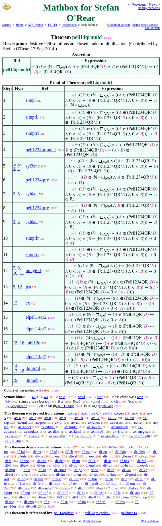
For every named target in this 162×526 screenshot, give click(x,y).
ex (28, 303)
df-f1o (20, 483)
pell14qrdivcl (63, 513)
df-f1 (139, 479)
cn (132, 401)
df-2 (59, 497)
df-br (124, 465)
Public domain (92, 521)
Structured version (118, 24)
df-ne (39, 456)
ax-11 (95, 418)
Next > (154, 4)
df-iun (107, 465)
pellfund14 (129, 513)
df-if (8, 465)
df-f (124, 479)
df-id (42, 470)
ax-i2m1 (75, 431)
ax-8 (47, 418)
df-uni (90, 465)
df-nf (53, 452)
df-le (117, 492)
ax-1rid (118, 431)
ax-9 (62, 418)
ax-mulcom (119, 427)
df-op (73, 465)
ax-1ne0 (97, 431)
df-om (130, 483)
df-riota (54, 483)
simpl (31, 100)
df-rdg (83, 488)
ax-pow (40, 422)
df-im (82, 502)
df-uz (126, 497)
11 (22, 273)
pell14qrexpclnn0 (97, 513)
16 (22, 342)
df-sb (69, 452)
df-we (126, 470)
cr (62, 401)
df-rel (9, 474)
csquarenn (19, 406)
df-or (97, 447)
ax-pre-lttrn (83, 436)
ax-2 (95, 413)
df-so (95, 470)
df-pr (57, 465)
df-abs (120, 502)
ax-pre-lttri (57, 436)
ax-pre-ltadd (110, 436)
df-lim (38, 479)
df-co (44, 474)
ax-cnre (34, 436)
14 (15, 365)
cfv (8, 401)
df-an (82, 447)
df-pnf (43, 492)
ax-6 (17, 418)
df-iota (74, 479)
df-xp (143, 470)
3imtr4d (33, 368)
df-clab (120, 452)
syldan (32, 193)
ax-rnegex (140, 431)
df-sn (41, 465)
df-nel (56, 456)
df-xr (81, 492)
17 (15, 370)
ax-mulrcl (94, 427)
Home (20, 24)
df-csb (42, 461)
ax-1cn (138, 422)
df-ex (37, 452)
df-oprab (91, 483)
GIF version (152, 28)
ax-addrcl (48, 427)
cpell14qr (106, 406)
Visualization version (145, 24)
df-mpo (111, 483)
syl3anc (33, 165)
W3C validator (150, 521)
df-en (115, 488)
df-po (78, 470)
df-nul (141, 461)
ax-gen (119, 413)
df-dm (60, 474)
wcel (81, 397)
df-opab (142, 465)
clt (116, 401)
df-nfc (22, 456)
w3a (62, 397)
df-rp (143, 497)
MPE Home (35, 24)
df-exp (29, 502)
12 (19, 286)
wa (46, 397)
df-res (93, 474)
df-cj (47, 502)
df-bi (67, 447)
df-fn (109, 479)
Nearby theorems (149, 8)
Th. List (52, 24)
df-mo (86, 452)
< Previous (137, 4)
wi (34, 397)
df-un (76, 461)
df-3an (130, 447)
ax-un (75, 422)
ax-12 (112, 418)
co (47, 401)
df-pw (24, 465)
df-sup (25, 492)
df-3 (75, 497)
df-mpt (10, 470)
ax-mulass (31, 431)
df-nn (42, 497)
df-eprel (60, 470)
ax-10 (78, 418)
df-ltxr (99, 492)
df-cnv (26, 474)
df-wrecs (44, 488)
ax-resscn (117, 422)
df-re (63, 502)
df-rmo (108, 456)
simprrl (32, 133)
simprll (32, 117)
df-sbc (24, 461)
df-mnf (62, 492)
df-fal (21, 452)
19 (15, 380)
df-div (23, 497)
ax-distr (54, 431)
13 (15, 303)
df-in (91, 461)
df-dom (133, 488)
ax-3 (106, 413)
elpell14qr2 (36, 317)
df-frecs (23, 488)
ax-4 (135, 413)
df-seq (9, 502)
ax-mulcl (70, 427)
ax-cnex (94, 422)
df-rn (77, 474)
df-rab (144, 456)
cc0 (77, 401)
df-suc (56, 479)
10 (15, 273)
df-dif (59, 461)
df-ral (73, 456)
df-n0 (92, 497)
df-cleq (139, 452)
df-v (8, 461)
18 (22, 370)
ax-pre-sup (13, 440)
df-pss (124, 461)
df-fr (110, 470)
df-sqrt (101, 502)
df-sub (135, 492)
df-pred (130, 474)
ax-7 (32, 418)
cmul (96, 401)
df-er (99, 488)
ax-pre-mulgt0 (139, 436)
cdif (99, 397)
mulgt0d (33, 270)
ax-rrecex (12, 436)
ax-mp (72, 413)
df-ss (107, 461)
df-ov (73, 483)
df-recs (65, 488)
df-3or (112, 447)
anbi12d (33, 342)
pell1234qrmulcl (41, 149)
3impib (32, 380)
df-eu (103, 452)
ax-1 (84, 413)
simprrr (32, 254)
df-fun (92, 479)
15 (15, 342)
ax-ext (129, 418)
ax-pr (59, 422)
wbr (140, 397)
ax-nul (22, 422)
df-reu (126, 456)
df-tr (26, 470)
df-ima (111, 474)
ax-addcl (24, 427)
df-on (21, 479)
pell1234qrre (37, 179)
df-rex (90, 456)
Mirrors (6, 24)
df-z (109, 497)
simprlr (32, 238)
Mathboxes (69, 24)
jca (28, 286)
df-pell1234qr (36, 506)
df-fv (37, 483)
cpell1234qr (65, 406)
